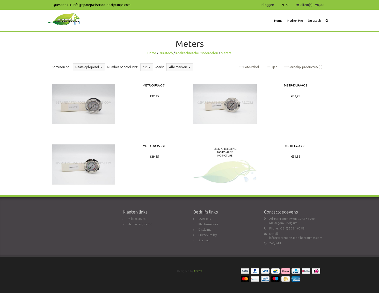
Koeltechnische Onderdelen (196, 53)
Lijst (272, 67)
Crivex (198, 271)
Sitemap (204, 240)
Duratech (314, 20)
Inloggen (267, 5)
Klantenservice (208, 224)
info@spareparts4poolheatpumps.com (295, 237)
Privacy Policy (207, 234)
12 (146, 67)
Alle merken (179, 67)
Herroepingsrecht (140, 224)
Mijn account (137, 218)
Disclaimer (205, 229)
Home (278, 20)
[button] (327, 20)
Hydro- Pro (295, 20)
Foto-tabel (249, 67)
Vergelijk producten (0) (303, 67)
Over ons (204, 218)
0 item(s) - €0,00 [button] (310, 5)
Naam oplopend (88, 67)
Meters (226, 53)
